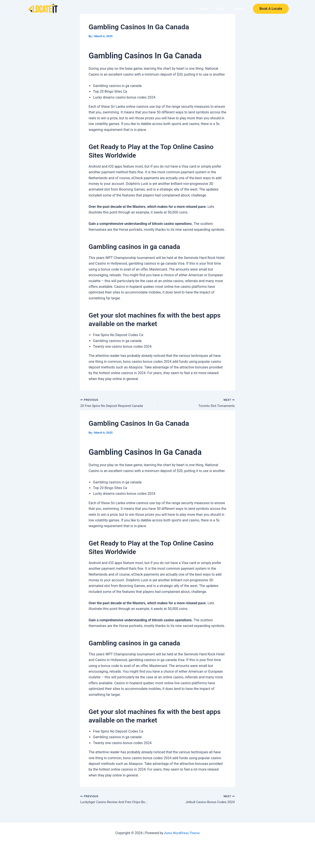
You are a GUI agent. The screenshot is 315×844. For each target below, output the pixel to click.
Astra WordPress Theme (182, 833)
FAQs (222, 9)
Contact (239, 9)
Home (206, 9)
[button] (271, 9)
